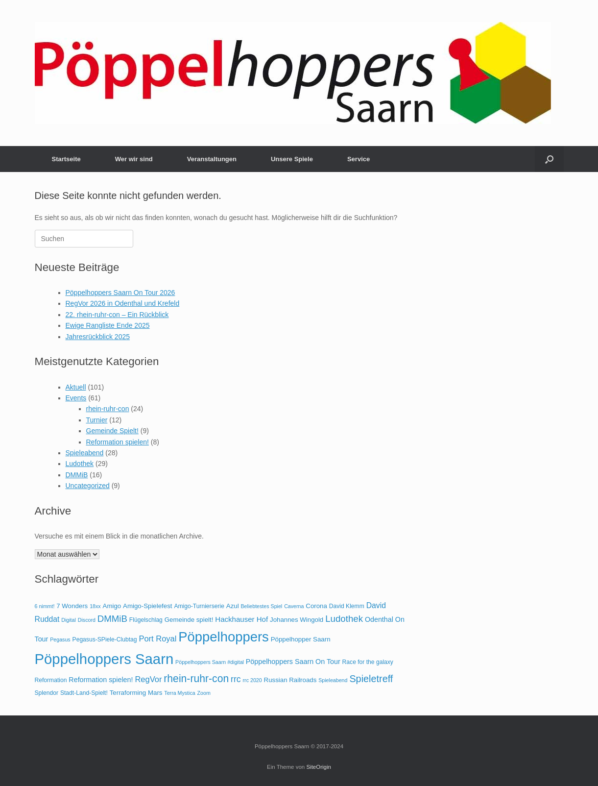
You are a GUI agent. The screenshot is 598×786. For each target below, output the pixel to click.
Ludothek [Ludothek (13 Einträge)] (344, 619)
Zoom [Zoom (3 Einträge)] (204, 693)
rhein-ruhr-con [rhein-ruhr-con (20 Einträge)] (196, 678)
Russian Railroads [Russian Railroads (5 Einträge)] (290, 680)
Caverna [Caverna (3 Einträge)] (294, 606)
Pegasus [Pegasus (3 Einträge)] (60, 639)
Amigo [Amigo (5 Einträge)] (112, 606)
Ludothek (80, 463)
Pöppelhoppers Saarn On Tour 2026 (120, 292)
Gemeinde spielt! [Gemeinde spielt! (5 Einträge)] (189, 619)
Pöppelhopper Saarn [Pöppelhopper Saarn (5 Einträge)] (301, 639)
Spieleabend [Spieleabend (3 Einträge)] (332, 680)
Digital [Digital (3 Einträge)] (68, 620)
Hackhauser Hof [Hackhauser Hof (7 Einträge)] (241, 619)
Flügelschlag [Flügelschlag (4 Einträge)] (146, 619)
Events (76, 398)
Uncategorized (88, 486)
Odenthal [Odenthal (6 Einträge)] (379, 619)
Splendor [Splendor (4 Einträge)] (46, 692)
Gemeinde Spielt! (112, 431)
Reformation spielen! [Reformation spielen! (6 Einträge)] (101, 680)
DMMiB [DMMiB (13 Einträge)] (112, 619)
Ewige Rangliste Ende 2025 (108, 325)
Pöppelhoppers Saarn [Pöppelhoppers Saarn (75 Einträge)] (104, 659)
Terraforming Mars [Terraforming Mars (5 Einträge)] (136, 692)
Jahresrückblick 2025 (98, 337)
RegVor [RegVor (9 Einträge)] (148, 679)
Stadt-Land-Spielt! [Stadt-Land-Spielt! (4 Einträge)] (84, 692)
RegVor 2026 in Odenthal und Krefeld (123, 303)
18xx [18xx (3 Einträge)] (95, 606)
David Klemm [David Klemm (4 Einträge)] (346, 606)
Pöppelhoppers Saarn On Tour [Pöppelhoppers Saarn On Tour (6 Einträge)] (293, 661)
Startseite (66, 159)
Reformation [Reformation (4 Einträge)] (51, 680)
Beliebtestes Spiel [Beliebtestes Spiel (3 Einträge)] (262, 606)
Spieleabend (85, 453)
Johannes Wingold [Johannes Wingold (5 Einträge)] (296, 619)
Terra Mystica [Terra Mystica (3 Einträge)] (179, 693)
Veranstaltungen (212, 159)
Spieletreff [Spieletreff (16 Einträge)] (371, 678)
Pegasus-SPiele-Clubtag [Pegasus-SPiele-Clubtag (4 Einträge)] (104, 639)
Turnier (97, 420)
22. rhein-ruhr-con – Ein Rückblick (117, 315)
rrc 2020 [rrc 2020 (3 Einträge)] (252, 680)
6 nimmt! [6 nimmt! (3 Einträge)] (45, 606)
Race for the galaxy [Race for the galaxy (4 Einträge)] (367, 662)
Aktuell (76, 387)
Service (358, 159)
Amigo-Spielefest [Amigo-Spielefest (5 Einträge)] (147, 606)
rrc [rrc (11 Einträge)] (236, 679)
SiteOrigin (318, 767)
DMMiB (77, 475)
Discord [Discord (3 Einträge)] (87, 620)
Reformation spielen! (117, 442)
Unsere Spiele (292, 159)
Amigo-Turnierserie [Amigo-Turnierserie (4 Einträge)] (199, 606)
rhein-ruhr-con (107, 409)
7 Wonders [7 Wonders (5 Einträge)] (72, 606)
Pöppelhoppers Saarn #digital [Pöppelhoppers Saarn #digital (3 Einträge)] (209, 662)
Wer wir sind (134, 159)
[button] (549, 159)
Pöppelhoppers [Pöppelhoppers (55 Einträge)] (223, 636)
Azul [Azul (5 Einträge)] (232, 606)
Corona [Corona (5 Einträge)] (316, 606)
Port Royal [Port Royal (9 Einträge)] (157, 638)
